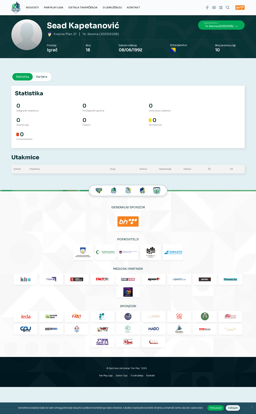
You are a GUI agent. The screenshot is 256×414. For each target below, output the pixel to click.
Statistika (22, 72)
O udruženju (114, 7)
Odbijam (233, 408)
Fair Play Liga (55, 7)
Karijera (41, 72)
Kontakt (135, 7)
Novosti (34, 7)
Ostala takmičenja (84, 7)
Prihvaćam (216, 408)
